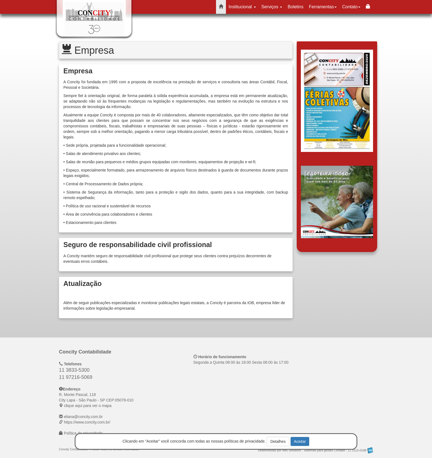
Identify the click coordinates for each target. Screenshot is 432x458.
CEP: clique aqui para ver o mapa (96, 400)
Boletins (295, 6)
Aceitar (300, 441)
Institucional (242, 6)
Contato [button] (351, 6)
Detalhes (277, 441)
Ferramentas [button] (323, 6)
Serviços (271, 6)
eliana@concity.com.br (83, 416)
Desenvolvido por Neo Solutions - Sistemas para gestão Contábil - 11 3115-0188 (315, 450)
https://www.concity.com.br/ (87, 422)
